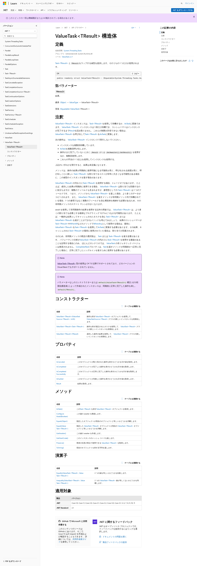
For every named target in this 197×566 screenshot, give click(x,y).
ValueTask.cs (66, 57)
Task (100, 236)
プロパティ (165, 42)
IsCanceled (60, 362)
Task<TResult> (61, 63)
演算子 (163, 49)
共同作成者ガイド (72, 540)
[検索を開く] (181, 3)
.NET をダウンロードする (183, 10)
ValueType (73, 102)
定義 (163, 32)
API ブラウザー (78, 27)
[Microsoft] (4, 3)
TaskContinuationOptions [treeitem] (14, 96)
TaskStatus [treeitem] (9, 128)
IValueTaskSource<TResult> (97, 319)
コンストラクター (168, 39)
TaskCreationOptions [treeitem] (13, 101)
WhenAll (74, 223)
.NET (65, 27)
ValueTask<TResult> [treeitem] (15, 147)
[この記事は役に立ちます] (189, 60)
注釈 (163, 35)
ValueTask (75, 108)
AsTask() (59, 409)
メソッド (164, 45)
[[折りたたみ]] (36, 25)
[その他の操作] (139, 28)
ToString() (60, 447)
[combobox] (20, 31)
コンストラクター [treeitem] (14, 151)
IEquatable (64, 108)
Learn (58, 27)
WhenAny (98, 223)
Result (72, 130)
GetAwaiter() (61, 433)
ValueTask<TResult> (64, 123)
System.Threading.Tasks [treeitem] (14, 41)
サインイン (189, 3)
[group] (98, 78)
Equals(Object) (61, 421)
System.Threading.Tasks (73, 50)
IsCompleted (61, 366)
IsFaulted (59, 379)
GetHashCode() (62, 438)
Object (63, 102)
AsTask (127, 123)
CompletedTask (82, 246)
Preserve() (60, 443)
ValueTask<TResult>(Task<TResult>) (70, 326)
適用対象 (164, 52)
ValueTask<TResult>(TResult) (67, 334)
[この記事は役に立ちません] (192, 60)
